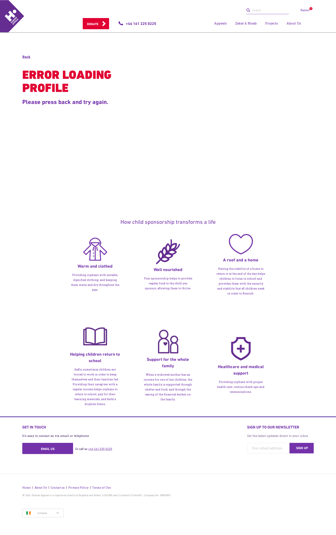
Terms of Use (101, 487)
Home (26, 487)
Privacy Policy (78, 487)
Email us (48, 449)
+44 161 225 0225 (100, 449)
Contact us (58, 487)
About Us (40, 487)
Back (26, 57)
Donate (92, 24)
